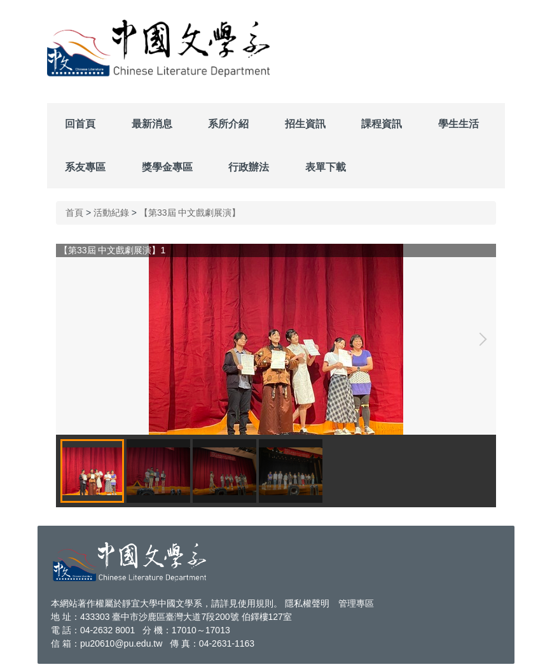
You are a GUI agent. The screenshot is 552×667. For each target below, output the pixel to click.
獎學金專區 (167, 167)
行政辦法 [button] (248, 167)
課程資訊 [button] (381, 123)
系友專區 (85, 167)
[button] (480, 339)
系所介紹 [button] (228, 123)
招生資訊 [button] (305, 123)
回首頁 (80, 123)
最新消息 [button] (152, 123)
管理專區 (356, 603)
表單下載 (325, 167)
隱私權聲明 (307, 603)
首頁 (74, 212)
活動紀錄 (111, 212)
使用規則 (255, 603)
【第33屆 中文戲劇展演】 (189, 212)
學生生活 (458, 123)
